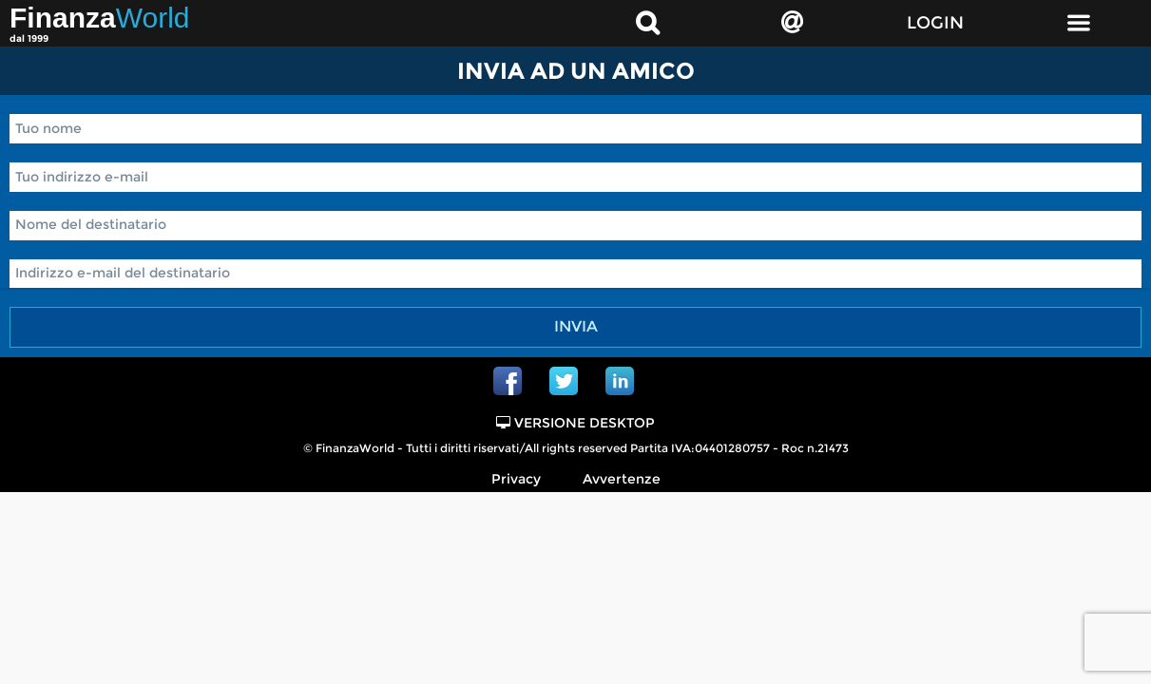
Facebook (507, 381)
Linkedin (619, 381)
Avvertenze (622, 478)
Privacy (516, 478)
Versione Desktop (575, 422)
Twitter (563, 381)
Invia (576, 326)
